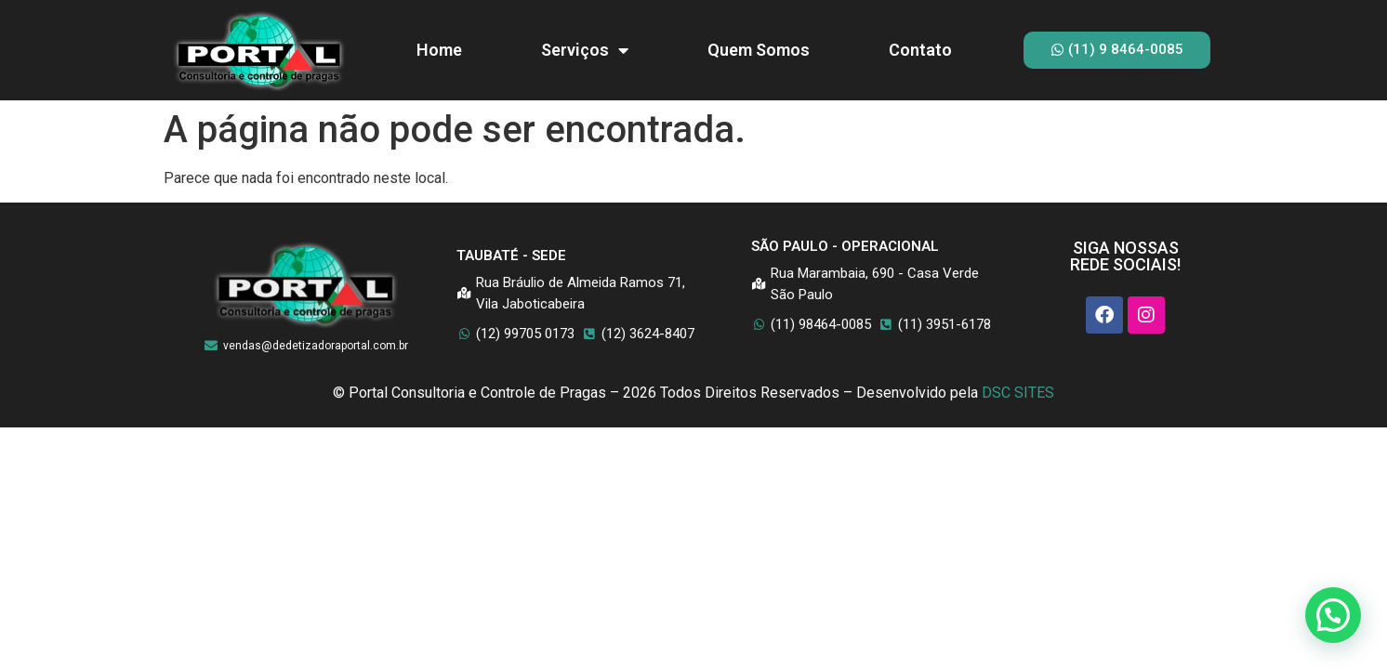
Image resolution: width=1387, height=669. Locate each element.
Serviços (584, 50)
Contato (920, 49)
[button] (1333, 615)
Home (439, 49)
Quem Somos (758, 49)
